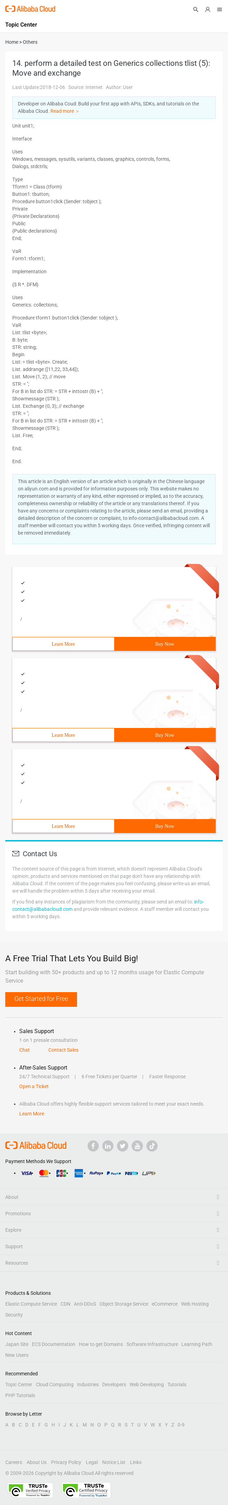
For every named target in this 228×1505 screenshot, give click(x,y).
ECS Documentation (53, 1344)
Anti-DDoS (85, 1304)
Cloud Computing (55, 1384)
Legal (92, 1462)
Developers (114, 1384)
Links (135, 1462)
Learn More (63, 644)
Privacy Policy (66, 1462)
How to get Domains (101, 1344)
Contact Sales (63, 1050)
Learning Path (196, 1344)
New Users (16, 1355)
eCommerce (165, 1304)
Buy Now (164, 644)
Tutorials (176, 1384)
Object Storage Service (123, 1304)
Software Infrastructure (152, 1344)
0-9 (181, 1425)
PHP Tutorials (20, 1395)
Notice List (113, 1462)
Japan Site (16, 1344)
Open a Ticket (34, 1086)
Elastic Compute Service (31, 1304)
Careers (13, 1462)
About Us (37, 1462)
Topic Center (18, 1384)
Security (14, 1315)
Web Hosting (195, 1304)
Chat (24, 1050)
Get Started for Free (41, 998)
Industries (88, 1384)
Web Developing (147, 1384)
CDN (65, 1304)
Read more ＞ (65, 111)
